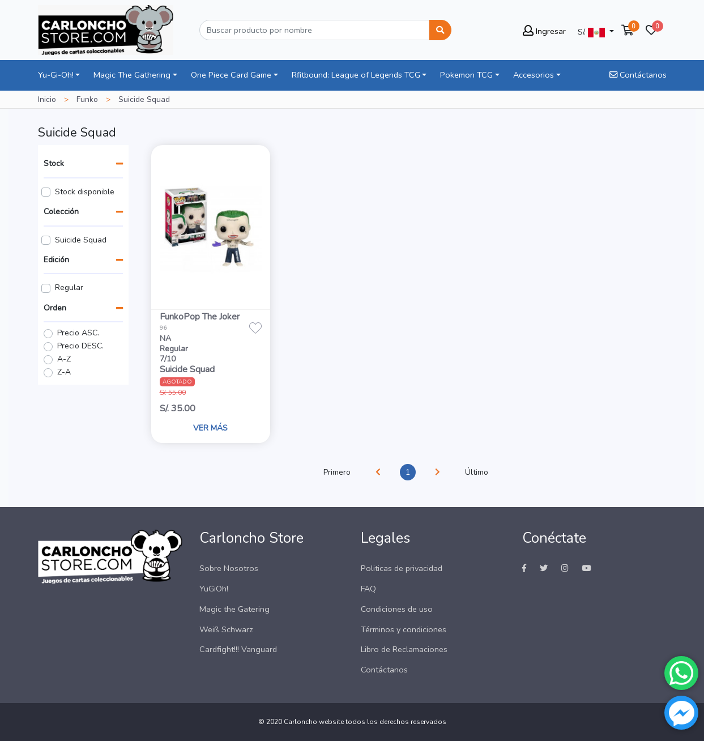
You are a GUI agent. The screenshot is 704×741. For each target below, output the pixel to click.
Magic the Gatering (234, 609)
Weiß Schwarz (226, 629)
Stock (54, 163)
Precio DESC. (80, 345)
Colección (61, 211)
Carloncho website (314, 721)
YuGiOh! (213, 588)
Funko (87, 99)
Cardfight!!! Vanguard (238, 649)
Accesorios (533, 74)
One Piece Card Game (231, 74)
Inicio (47, 99)
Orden (55, 308)
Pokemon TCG (466, 74)
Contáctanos (638, 74)
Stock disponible (84, 191)
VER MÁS (210, 428)
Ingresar (544, 31)
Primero (337, 472)
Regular (69, 287)
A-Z (64, 359)
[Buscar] (314, 30)
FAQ (368, 588)
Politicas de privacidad (401, 568)
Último (476, 472)
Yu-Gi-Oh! (56, 74)
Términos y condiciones (403, 629)
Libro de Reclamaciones (404, 649)
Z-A (64, 372)
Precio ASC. (78, 332)
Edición (56, 259)
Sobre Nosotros (228, 568)
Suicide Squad (80, 240)
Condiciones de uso (397, 609)
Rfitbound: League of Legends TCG (356, 74)
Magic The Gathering (131, 74)
